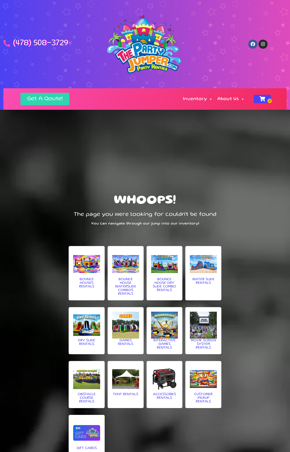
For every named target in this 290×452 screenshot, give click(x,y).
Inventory (198, 99)
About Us (231, 99)
